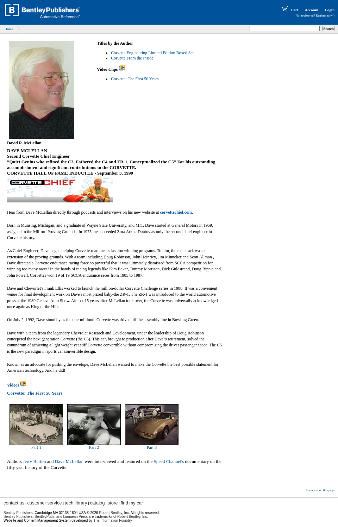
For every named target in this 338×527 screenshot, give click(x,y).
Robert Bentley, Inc (114, 513)
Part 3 (152, 447)
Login (329, 10)
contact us (14, 503)
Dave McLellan (69, 461)
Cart (289, 10)
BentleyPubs (44, 517)
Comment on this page (320, 490)
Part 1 (36, 447)
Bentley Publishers (18, 513)
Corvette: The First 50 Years (134, 78)
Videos (16, 385)
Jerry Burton (34, 461)
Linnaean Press (75, 517)
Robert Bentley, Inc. (132, 517)
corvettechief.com (176, 212)
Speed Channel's (169, 461)
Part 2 (94, 447)
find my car (132, 503)
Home (9, 29)
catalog (97, 503)
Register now (324, 15)
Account (311, 10)
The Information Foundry (112, 520)
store (113, 503)
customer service (44, 503)
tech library (76, 503)
